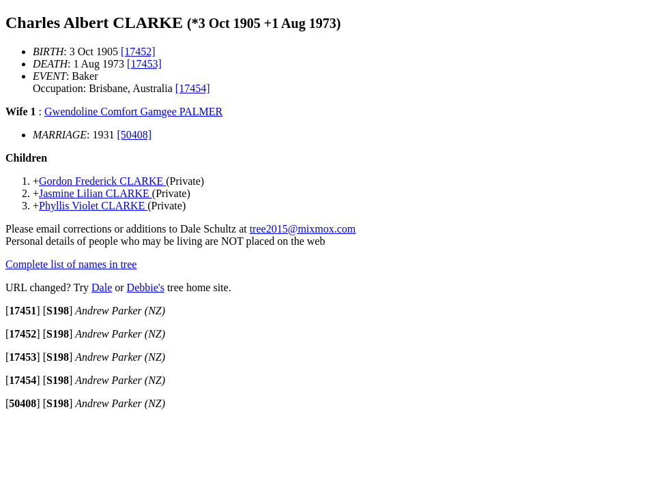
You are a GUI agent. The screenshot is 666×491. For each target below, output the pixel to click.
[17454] (192, 88)
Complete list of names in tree (70, 264)
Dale (101, 287)
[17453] (144, 64)
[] (22, 310)
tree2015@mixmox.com (303, 229)
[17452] (138, 51)
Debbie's (145, 287)
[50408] (134, 134)
